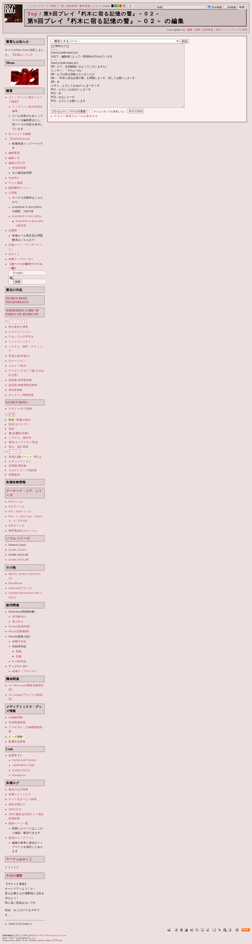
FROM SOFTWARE (24, 760)
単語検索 (71, 5)
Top (32, 14)
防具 (11, 424)
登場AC (25, 355)
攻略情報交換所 (28, 385)
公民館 (13, 192)
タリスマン (22, 424)
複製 (197, 29)
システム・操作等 (20, 437)
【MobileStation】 (20, 138)
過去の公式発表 (18, 789)
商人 (37, 456)
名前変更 (208, 29)
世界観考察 (25, 380)
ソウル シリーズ (18, 538)
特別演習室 (19, 167)
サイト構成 (16, 182)
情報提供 (14, 474)
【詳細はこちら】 (22, 54)
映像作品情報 (17, 741)
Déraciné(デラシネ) (20, 588)
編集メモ (14, 158)
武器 (12, 414)
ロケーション (17, 360)
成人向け (17, 621)
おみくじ (14, 253)
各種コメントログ (20, 794)
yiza (34, 938)
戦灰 (11, 428)
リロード (43, 5)
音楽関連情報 (17, 722)
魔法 (11, 433)
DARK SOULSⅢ (18, 559)
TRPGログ (15, 809)
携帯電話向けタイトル (23, 530)
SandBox (14, 177)
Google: (18, 272)
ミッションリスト (20, 341)
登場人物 (14, 355)
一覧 (61, 5)
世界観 (13, 465)
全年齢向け (19, 616)
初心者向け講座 (18, 326)
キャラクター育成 (26, 442)
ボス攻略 (26, 408)
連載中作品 (19, 641)
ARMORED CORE (23, 765)
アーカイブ (16, 370)
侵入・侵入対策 (18, 446)
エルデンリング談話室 (23, 470)
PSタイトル (16, 501)
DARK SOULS (17, 549)
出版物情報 (16, 717)
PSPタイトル (17, 525)
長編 (18, 651)
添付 (245, 29)
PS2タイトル (16, 506)
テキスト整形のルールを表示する (76, 129)
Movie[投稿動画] (19, 631)
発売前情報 (16, 390)
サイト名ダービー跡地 (23, 799)
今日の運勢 (14, 875)
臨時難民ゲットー (20, 187)
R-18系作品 (19, 661)
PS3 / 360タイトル (20, 511)
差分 (218, 29)
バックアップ (232, 29)
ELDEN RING (17, 402)
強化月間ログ (17, 804)
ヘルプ (97, 5)
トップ (31, 5)
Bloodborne (15, 583)
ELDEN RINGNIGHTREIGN (17, 300)
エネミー (14, 365)
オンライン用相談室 (21, 394)
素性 (11, 442)
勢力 (23, 365)
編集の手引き (17, 163)
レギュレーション (20, 331)
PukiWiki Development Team (50, 935)
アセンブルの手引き (21, 336)
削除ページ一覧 (18, 823)
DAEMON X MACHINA (27, 216)
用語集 (13, 380)
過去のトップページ (21, 837)
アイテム (15, 451)
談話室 (13, 385)
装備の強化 (24, 419)
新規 (53, 5)
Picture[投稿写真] (19, 626)
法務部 (13, 230)
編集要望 (14, 152)
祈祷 (25, 433)
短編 (18, 656)
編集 (190, 29)
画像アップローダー (21, 259)
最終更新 (85, 5)
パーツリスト (17, 321)
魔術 (18, 433)
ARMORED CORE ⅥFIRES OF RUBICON (22, 312)
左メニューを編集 (20, 133)
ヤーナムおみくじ (19, 859)
